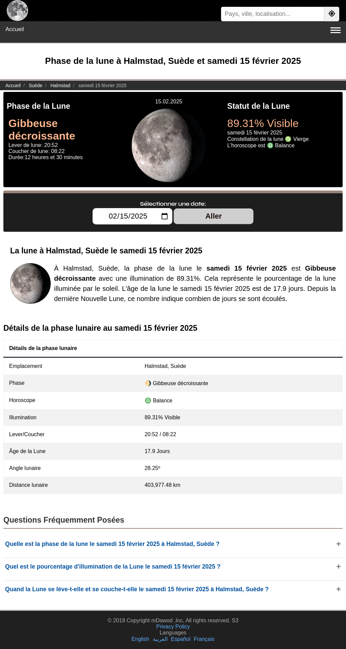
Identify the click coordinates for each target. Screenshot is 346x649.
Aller (213, 216)
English (140, 639)
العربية (160, 639)
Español (181, 639)
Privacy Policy (173, 626)
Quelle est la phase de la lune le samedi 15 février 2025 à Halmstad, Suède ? (112, 544)
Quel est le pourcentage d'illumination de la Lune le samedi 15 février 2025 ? (113, 566)
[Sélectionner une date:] (132, 216)
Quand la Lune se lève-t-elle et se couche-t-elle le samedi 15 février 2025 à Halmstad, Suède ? (137, 589)
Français (204, 639)
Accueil (14, 29)
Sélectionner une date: (173, 203)
